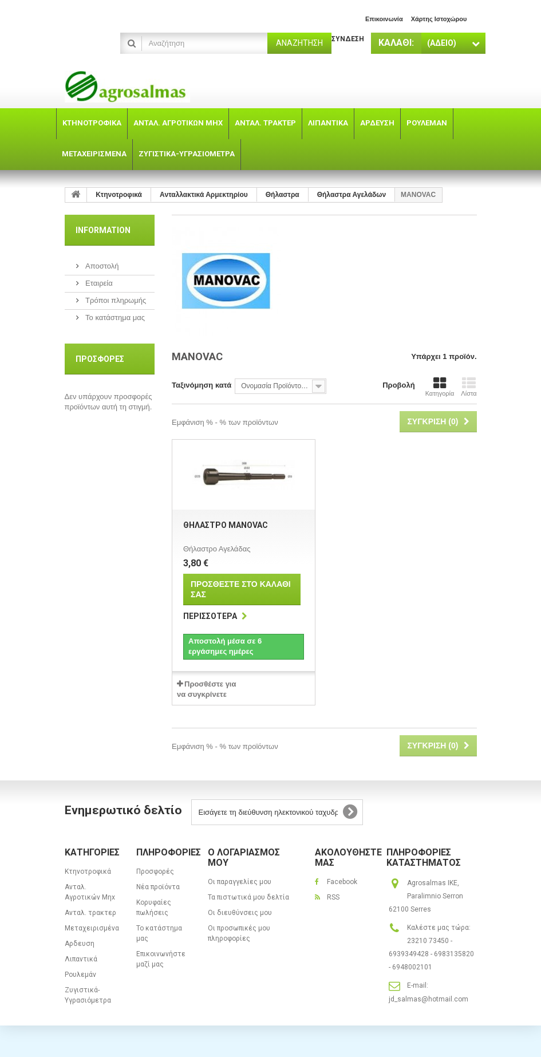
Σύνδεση (347, 39)
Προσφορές (100, 359)
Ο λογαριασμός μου (244, 857)
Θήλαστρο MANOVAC (225, 525)
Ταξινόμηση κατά (201, 385)
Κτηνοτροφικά (88, 871)
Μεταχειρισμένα (92, 928)
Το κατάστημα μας (114, 317)
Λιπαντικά (81, 959)
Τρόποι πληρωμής (115, 300)
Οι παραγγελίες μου (239, 882)
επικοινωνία (384, 18)
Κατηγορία (440, 386)
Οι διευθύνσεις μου (240, 913)
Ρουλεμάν (80, 975)
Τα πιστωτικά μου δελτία (248, 897)
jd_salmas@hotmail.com (428, 999)
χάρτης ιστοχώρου (439, 18)
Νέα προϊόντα (158, 887)
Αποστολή (101, 266)
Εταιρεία (98, 283)
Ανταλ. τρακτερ (90, 913)
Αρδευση (79, 944)
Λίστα (468, 386)
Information (103, 230)
